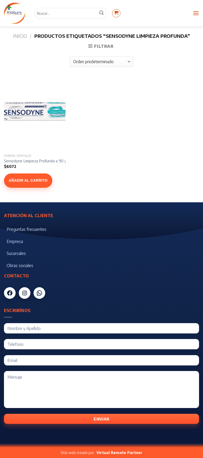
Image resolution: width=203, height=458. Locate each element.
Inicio (20, 36)
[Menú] (196, 13)
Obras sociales (20, 265)
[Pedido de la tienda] (101, 62)
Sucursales (16, 253)
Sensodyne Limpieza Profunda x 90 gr (36, 160)
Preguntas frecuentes (27, 229)
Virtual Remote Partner (119, 452)
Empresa (15, 241)
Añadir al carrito (28, 180)
